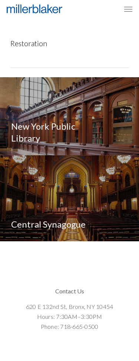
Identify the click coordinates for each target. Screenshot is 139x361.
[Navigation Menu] (128, 9)
